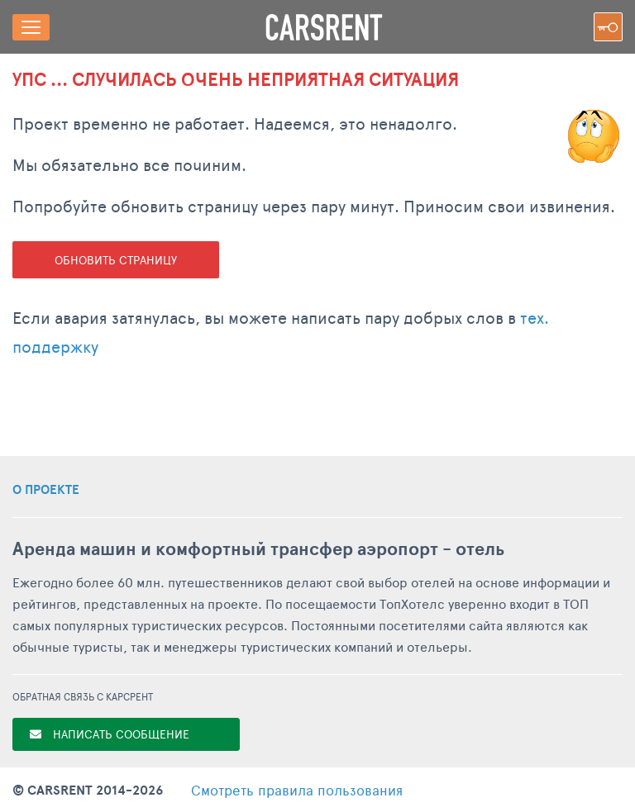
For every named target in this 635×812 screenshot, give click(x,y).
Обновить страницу (116, 260)
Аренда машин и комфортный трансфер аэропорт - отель (258, 549)
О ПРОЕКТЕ (45, 489)
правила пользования (297, 789)
